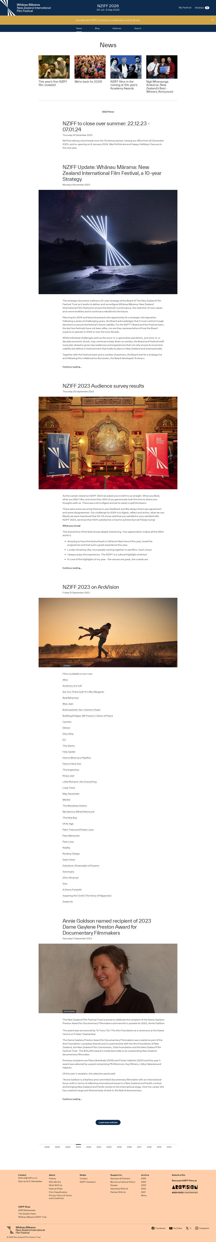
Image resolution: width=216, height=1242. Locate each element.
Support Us (116, 1175)
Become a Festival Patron (122, 1182)
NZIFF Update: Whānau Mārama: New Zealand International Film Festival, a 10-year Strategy (112, 173)
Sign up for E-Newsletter (30, 1181)
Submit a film (178, 1175)
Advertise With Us (119, 1188)
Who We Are (55, 1182)
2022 (143, 1188)
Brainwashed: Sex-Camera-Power (82, 709)
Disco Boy (68, 733)
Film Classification (58, 1192)
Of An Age (68, 823)
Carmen (67, 721)
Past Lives (68, 841)
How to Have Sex (72, 763)
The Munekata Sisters (75, 805)
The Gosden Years (27, 1213)
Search (137, 28)
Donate (113, 1185)
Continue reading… (72, 366)
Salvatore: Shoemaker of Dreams (81, 865)
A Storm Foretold (72, 889)
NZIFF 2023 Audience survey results (103, 386)
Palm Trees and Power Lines (78, 829)
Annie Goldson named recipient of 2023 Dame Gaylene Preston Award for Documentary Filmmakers (107, 927)
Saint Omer (69, 859)
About (52, 1175)
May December (71, 793)
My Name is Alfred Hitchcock (79, 811)
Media (83, 1175)
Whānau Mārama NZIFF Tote (32, 1217)
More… (144, 1195)
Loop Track (69, 787)
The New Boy (70, 817)
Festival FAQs (56, 1188)
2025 (143, 1178)
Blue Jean (68, 703)
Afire (65, 679)
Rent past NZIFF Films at (184, 1180)
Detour (66, 727)
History (52, 1178)
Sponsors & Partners (120, 1178)
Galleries (116, 28)
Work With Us (55, 1185)
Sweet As (68, 901)
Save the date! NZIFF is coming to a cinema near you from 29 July (108, 20)
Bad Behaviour (71, 697)
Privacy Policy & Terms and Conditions (60, 1197)
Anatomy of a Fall (72, 685)
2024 (143, 1182)
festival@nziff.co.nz (27, 1178)
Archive (145, 1175)
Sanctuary (68, 871)
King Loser (68, 775)
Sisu (65, 883)
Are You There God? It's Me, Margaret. (84, 691)
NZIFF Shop (24, 1206)
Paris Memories (71, 835)
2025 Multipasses (26, 1210)
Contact (22, 1175)
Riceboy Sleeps (71, 853)
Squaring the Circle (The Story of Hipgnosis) (87, 895)
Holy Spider (69, 751)
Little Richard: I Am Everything (80, 781)
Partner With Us (118, 1192)
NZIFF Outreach (88, 1182)
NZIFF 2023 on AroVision (91, 587)
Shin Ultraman (71, 877)
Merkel (66, 799)
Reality (66, 847)
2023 (143, 1185)
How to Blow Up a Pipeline (77, 757)
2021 (143, 1192)
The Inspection (71, 769)
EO (64, 739)
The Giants (69, 745)
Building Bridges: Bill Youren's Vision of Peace (88, 715)
